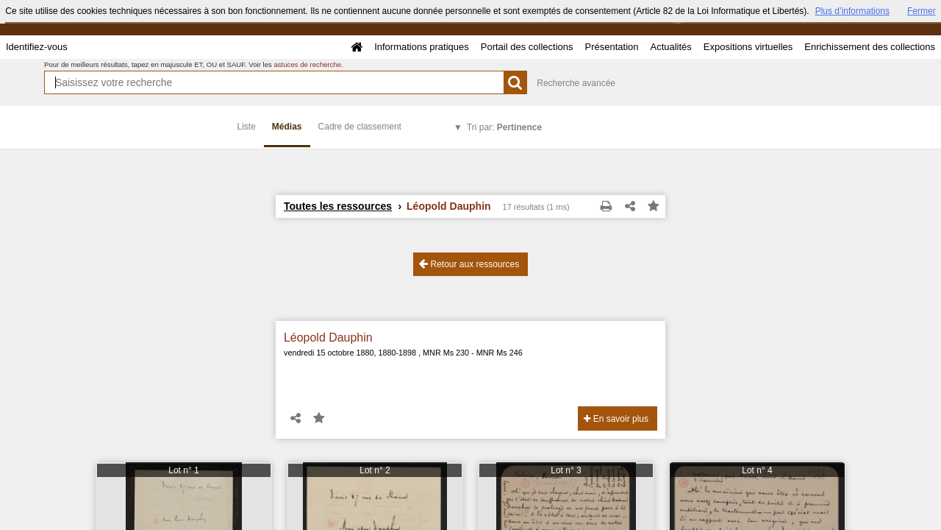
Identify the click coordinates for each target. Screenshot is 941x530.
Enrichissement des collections (869, 46)
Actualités (670, 46)
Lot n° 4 (757, 470)
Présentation (611, 46)
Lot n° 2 (374, 470)
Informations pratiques (421, 46)
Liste (246, 126)
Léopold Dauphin (328, 337)
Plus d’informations (852, 11)
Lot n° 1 (183, 470)
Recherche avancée (576, 83)
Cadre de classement (359, 126)
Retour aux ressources (469, 263)
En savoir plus (616, 419)
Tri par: (504, 127)
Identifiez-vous (37, 46)
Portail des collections (527, 46)
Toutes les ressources (338, 206)
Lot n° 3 (566, 470)
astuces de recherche (307, 64)
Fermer (921, 11)
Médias (287, 126)
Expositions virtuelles (748, 46)
